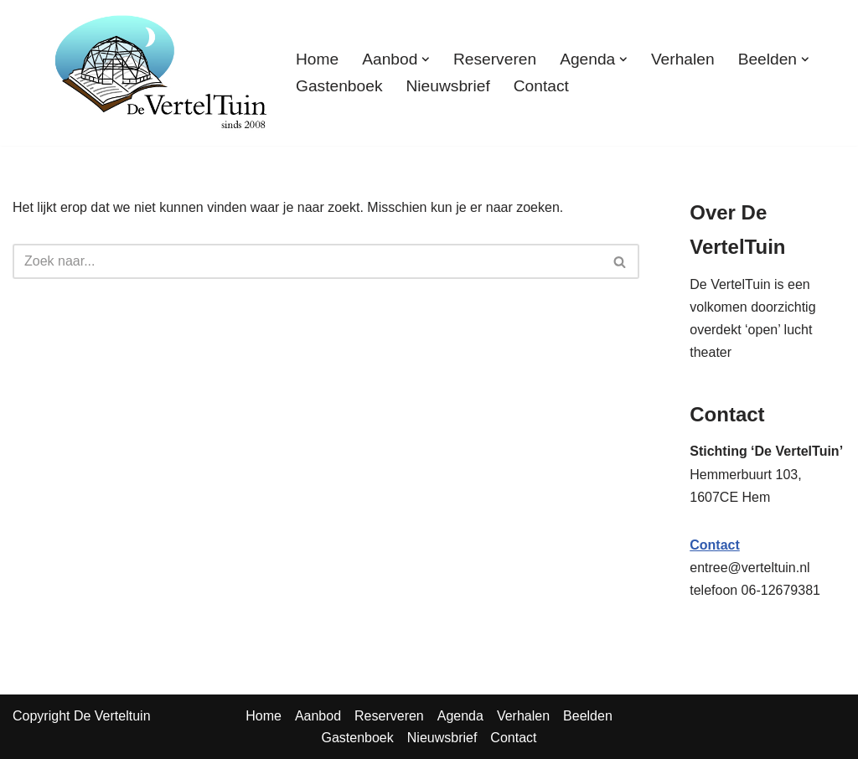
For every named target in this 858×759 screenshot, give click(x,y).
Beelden (587, 716)
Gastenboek (339, 86)
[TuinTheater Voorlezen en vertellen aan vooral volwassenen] (160, 73)
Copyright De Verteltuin (82, 716)
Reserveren (494, 59)
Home (317, 59)
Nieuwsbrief (447, 86)
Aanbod (318, 716)
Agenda (460, 716)
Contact (541, 86)
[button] (425, 59)
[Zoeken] (307, 261)
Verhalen (683, 59)
